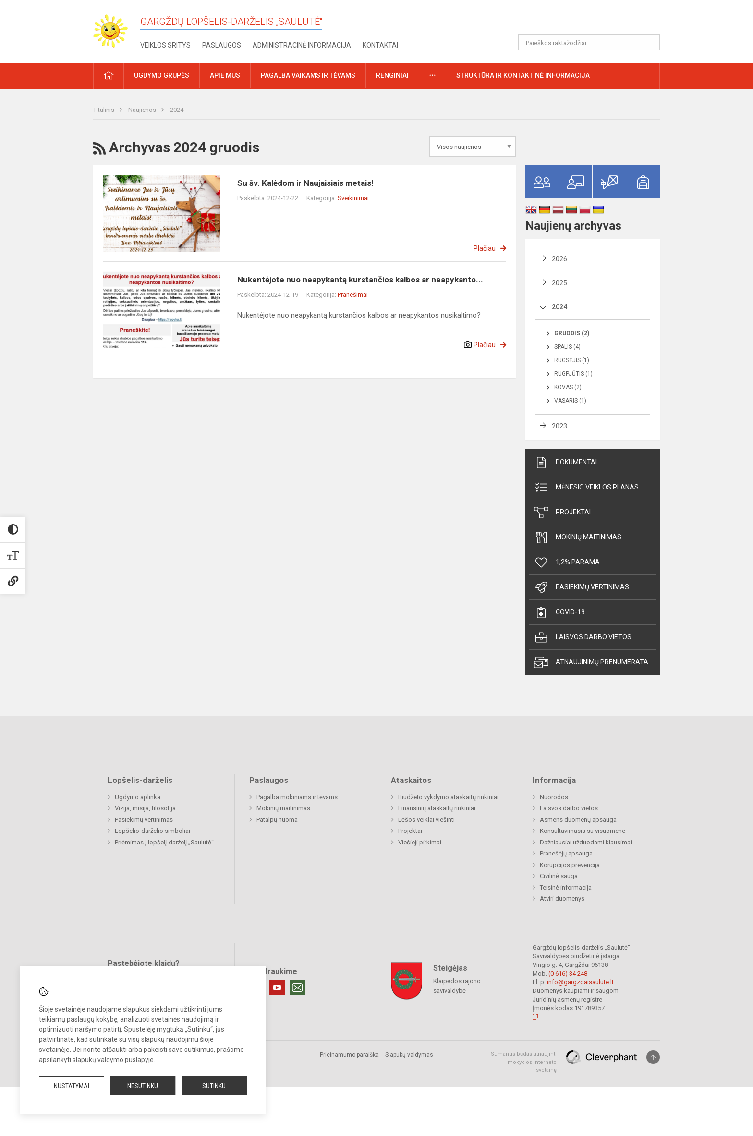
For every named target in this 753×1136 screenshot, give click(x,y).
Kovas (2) (568, 387)
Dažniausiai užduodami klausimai (586, 842)
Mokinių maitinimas (577, 537)
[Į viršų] (653, 1057)
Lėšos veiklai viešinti (426, 819)
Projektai (562, 512)
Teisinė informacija (566, 887)
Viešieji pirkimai (419, 842)
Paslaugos (221, 45)
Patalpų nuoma (277, 819)
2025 (559, 283)
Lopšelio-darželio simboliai (152, 830)
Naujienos (143, 109)
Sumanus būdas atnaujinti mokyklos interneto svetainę (524, 1062)
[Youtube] (277, 987)
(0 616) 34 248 (567, 973)
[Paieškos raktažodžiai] (589, 42)
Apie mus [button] (225, 75)
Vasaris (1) (570, 400)
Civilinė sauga (559, 875)
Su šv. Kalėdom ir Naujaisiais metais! (305, 183)
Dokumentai (565, 462)
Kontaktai (380, 45)
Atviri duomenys (562, 898)
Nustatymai (71, 1086)
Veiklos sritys (165, 45)
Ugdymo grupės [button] (161, 75)
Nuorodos (554, 797)
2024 (176, 109)
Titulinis (104, 109)
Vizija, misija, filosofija (145, 808)
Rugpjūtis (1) (573, 373)
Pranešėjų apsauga (566, 853)
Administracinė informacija (302, 45)
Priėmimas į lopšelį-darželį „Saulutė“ (164, 842)
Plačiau (485, 248)
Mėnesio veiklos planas (586, 487)
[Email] (297, 987)
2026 (559, 259)
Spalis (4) (567, 346)
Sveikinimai (353, 198)
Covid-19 (559, 612)
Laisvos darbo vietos (583, 637)
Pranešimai (353, 294)
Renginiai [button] (392, 75)
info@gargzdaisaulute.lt (580, 982)
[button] (594, 20)
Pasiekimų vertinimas (581, 587)
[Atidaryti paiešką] (649, 42)
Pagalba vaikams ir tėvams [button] (308, 75)
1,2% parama (567, 562)
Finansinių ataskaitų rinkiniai (436, 808)
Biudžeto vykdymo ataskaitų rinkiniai (448, 797)
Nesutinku (142, 1086)
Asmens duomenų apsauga (578, 819)
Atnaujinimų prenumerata (591, 662)
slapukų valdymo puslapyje (113, 1059)
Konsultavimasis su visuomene (582, 830)
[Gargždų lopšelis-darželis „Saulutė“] (116, 28)
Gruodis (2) (571, 333)
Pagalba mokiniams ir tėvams (297, 797)
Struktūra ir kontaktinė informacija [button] (523, 75)
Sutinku (214, 1086)
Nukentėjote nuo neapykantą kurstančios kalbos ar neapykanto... (360, 279)
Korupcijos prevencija (570, 864)
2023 (559, 426)
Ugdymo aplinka (137, 797)
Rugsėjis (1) (571, 360)
